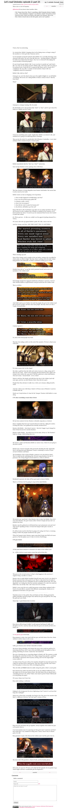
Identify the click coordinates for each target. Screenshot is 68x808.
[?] (39, 783)
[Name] (25, 781)
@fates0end (16, 9)
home (61, 2)
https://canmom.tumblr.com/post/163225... (30, 4)
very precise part (18, 634)
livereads (56, 2)
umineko (50, 2)
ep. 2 (46, 2)
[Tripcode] (25, 784)
